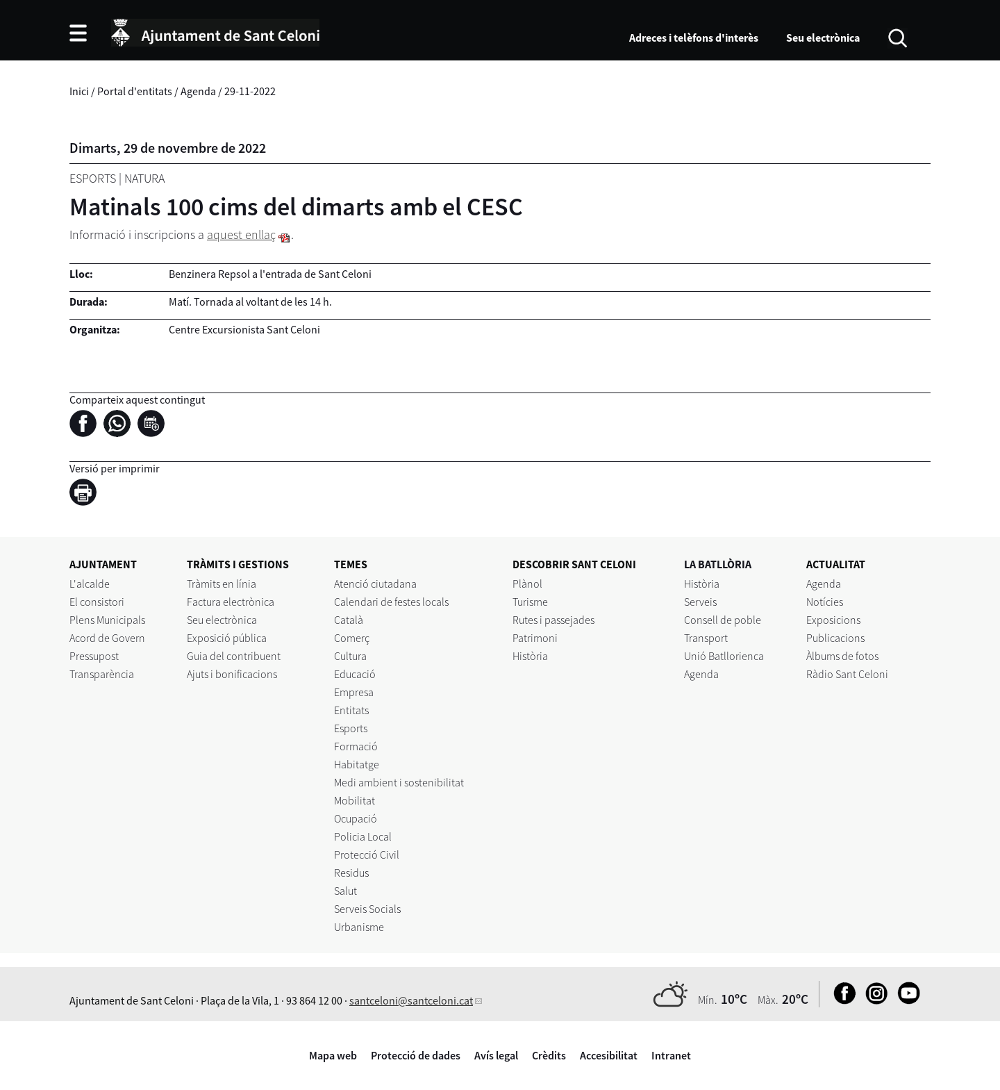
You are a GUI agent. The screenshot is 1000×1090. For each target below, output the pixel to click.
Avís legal (496, 1055)
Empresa (354, 692)
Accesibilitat (609, 1055)
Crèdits (549, 1055)
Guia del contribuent (234, 656)
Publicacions (835, 638)
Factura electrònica (230, 602)
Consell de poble (722, 620)
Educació (355, 674)
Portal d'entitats (134, 91)
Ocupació (355, 818)
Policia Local (363, 836)
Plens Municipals (107, 620)
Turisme (530, 602)
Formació (356, 746)
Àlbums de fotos (842, 656)
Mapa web (333, 1055)
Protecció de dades (415, 1055)
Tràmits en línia (221, 584)
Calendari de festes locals (391, 602)
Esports (92, 178)
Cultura (350, 656)
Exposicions (833, 620)
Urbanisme (359, 927)
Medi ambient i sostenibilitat (399, 782)
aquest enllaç (241, 234)
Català (348, 620)
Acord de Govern (107, 638)
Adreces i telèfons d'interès (693, 37)
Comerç (351, 638)
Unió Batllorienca (724, 656)
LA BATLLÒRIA (717, 564)
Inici (79, 91)
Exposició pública (227, 638)
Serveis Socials (367, 909)
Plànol (527, 584)
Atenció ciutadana (375, 584)
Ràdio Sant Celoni (847, 674)
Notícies (824, 602)
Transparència (101, 674)
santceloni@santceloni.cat (411, 1000)
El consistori (96, 602)
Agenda (198, 91)
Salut (345, 891)
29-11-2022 (250, 91)
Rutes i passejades (553, 620)
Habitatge (356, 764)
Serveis (700, 602)
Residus (351, 873)
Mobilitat (354, 800)
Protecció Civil (366, 854)
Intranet (671, 1055)
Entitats (351, 710)
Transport (706, 638)
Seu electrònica (823, 37)
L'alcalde (89, 584)
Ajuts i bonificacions (232, 674)
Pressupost (94, 656)
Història (530, 656)
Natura (144, 178)
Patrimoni (535, 638)
